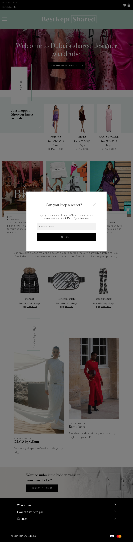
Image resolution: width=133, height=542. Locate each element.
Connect (22, 519)
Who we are (24, 505)
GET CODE (66, 237)
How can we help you (30, 512)
